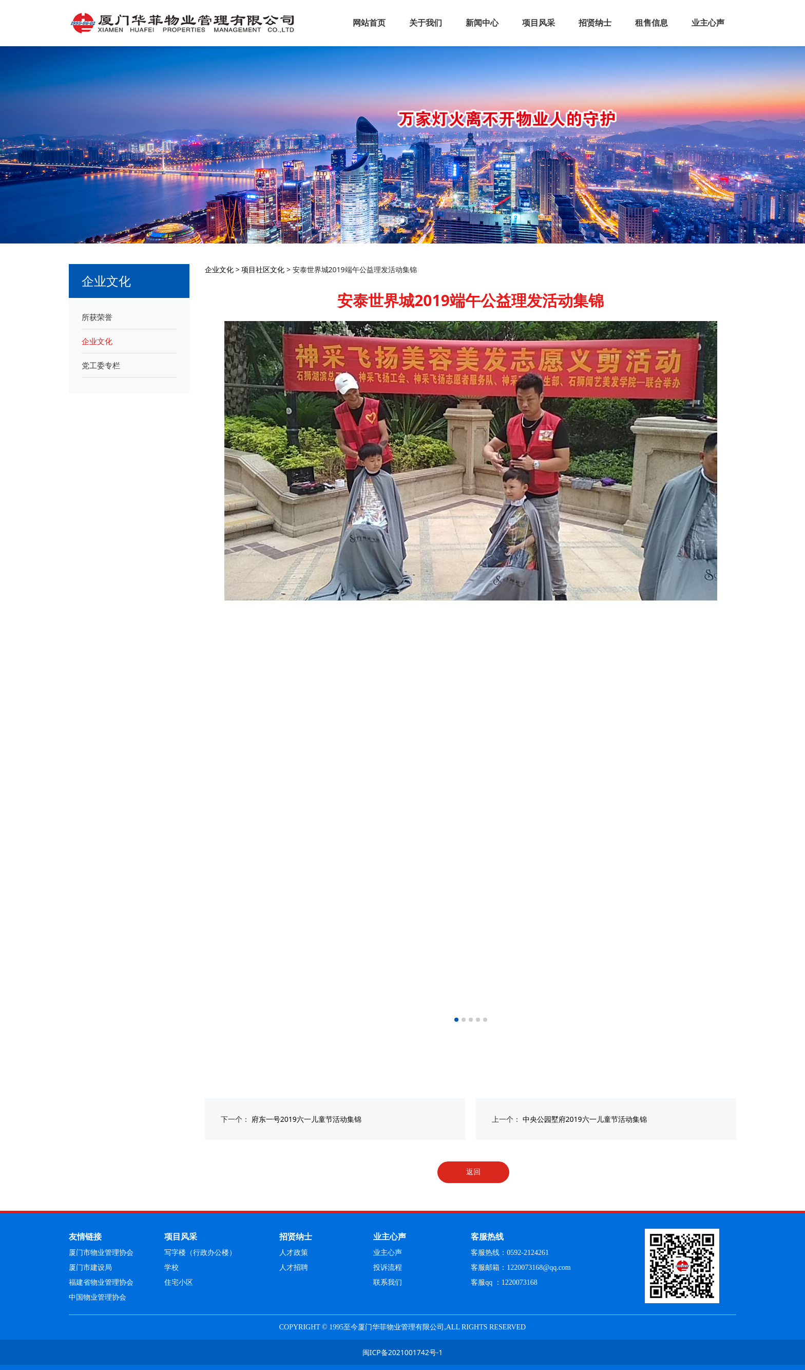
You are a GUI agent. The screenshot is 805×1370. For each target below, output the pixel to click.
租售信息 (651, 22)
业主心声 (708, 22)
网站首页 (369, 22)
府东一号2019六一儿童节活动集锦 (306, 1119)
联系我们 (387, 1282)
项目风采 (538, 22)
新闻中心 (482, 22)
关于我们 (425, 22)
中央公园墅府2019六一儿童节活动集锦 (585, 1119)
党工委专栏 (101, 365)
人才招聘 (293, 1267)
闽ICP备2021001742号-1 (402, 1352)
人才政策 (293, 1252)
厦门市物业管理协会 (101, 1252)
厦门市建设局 (90, 1267)
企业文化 (97, 341)
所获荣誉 (97, 317)
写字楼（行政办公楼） (200, 1252)
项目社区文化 (262, 269)
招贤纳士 (595, 22)
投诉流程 (387, 1267)
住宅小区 (178, 1282)
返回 (473, 1171)
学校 (171, 1267)
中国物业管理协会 (97, 1297)
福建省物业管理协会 (101, 1282)
